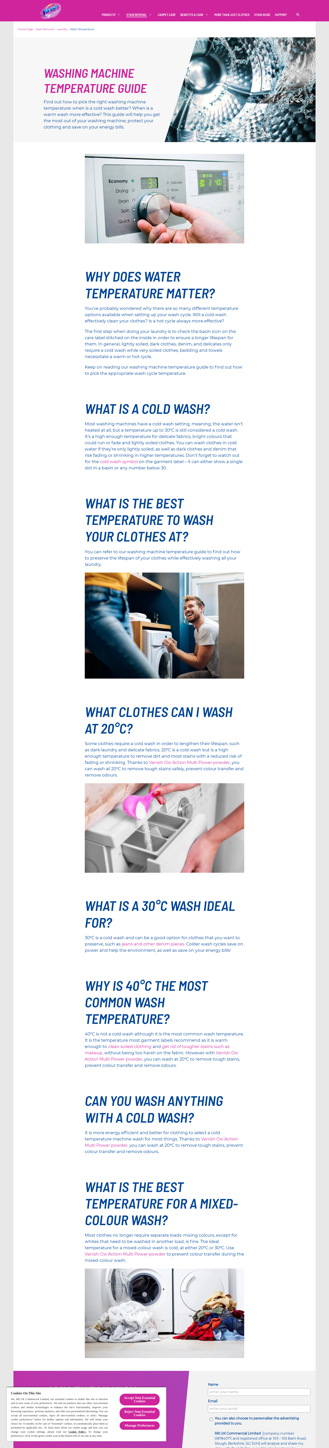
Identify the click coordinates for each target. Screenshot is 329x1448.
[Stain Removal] (136, 14)
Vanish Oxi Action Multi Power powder (189, 762)
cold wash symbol (119, 461)
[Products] (109, 14)
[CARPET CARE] (167, 14)
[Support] (281, 14)
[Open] (298, 14)
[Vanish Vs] (262, 14)
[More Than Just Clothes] (232, 14)
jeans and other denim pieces (153, 944)
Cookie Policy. (77, 1431)
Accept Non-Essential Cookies (139, 1399)
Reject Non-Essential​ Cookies (139, 1413)
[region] (86, 1414)
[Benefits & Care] (192, 14)
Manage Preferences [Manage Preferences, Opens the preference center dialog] (139, 1425)
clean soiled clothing (129, 1046)
